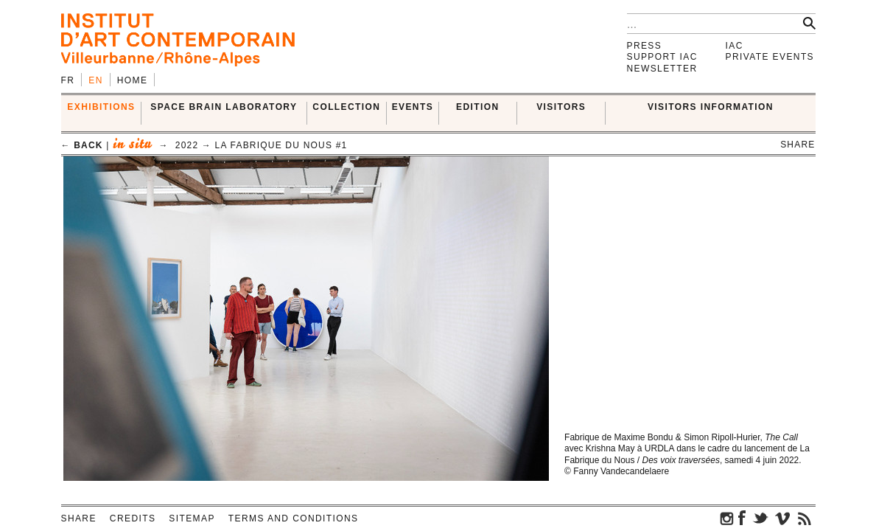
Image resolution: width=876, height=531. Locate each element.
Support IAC (662, 57)
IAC (734, 46)
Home (132, 80)
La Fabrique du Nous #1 (281, 145)
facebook (742, 518)
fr (68, 80)
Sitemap (191, 518)
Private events (770, 57)
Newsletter (662, 68)
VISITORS (561, 107)
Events (412, 107)
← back (82, 145)
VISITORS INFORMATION (711, 107)
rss (804, 518)
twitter (760, 518)
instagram (727, 518)
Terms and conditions (293, 518)
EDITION (477, 107)
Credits (132, 518)
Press (644, 46)
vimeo (782, 518)
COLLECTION (346, 107)
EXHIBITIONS (101, 107)
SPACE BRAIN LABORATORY (223, 107)
